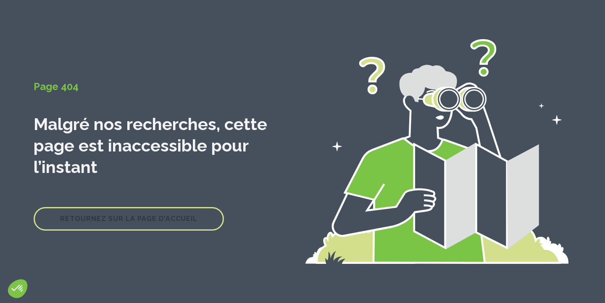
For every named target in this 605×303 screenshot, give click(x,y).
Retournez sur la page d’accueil (128, 219)
